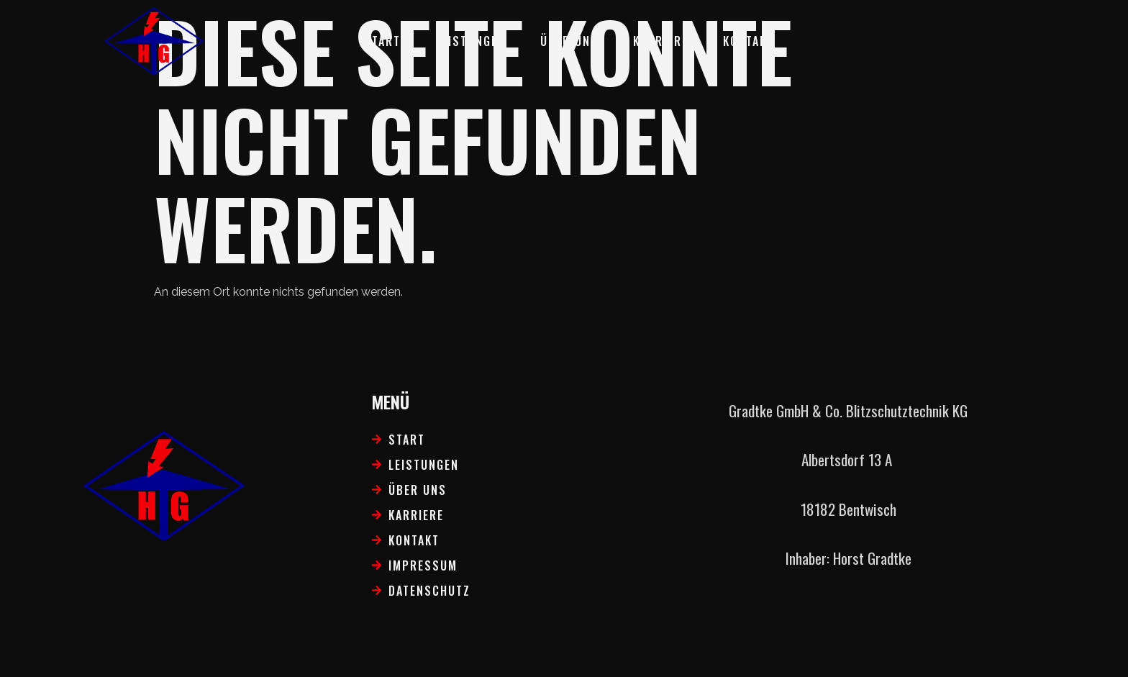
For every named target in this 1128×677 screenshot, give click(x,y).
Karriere (660, 41)
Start (382, 41)
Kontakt (748, 41)
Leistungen (470, 41)
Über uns (569, 41)
